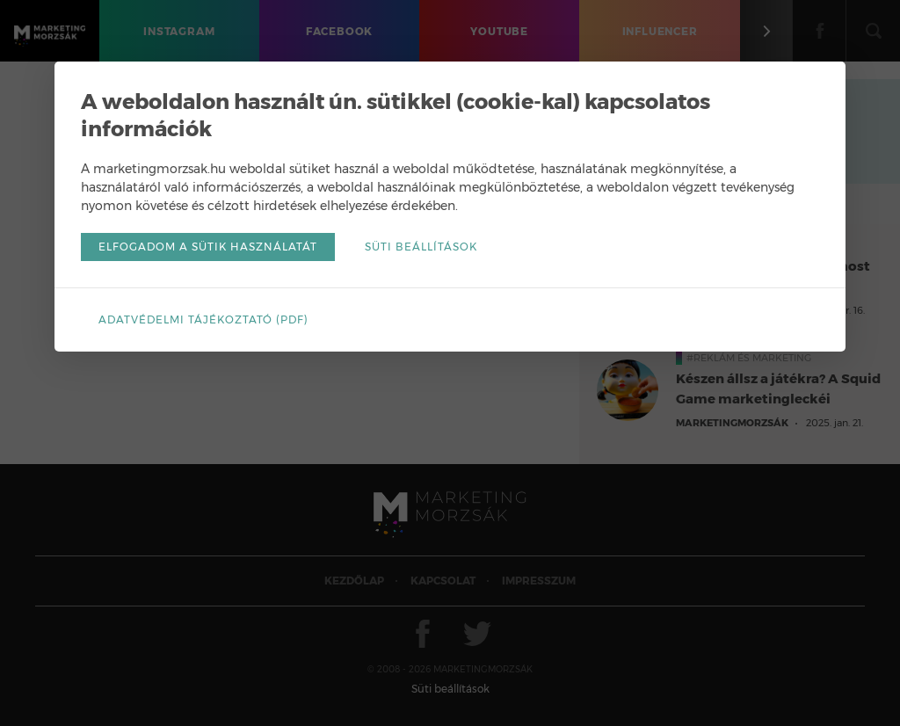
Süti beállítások (421, 246)
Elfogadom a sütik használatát (207, 246)
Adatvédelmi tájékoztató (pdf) (203, 319)
